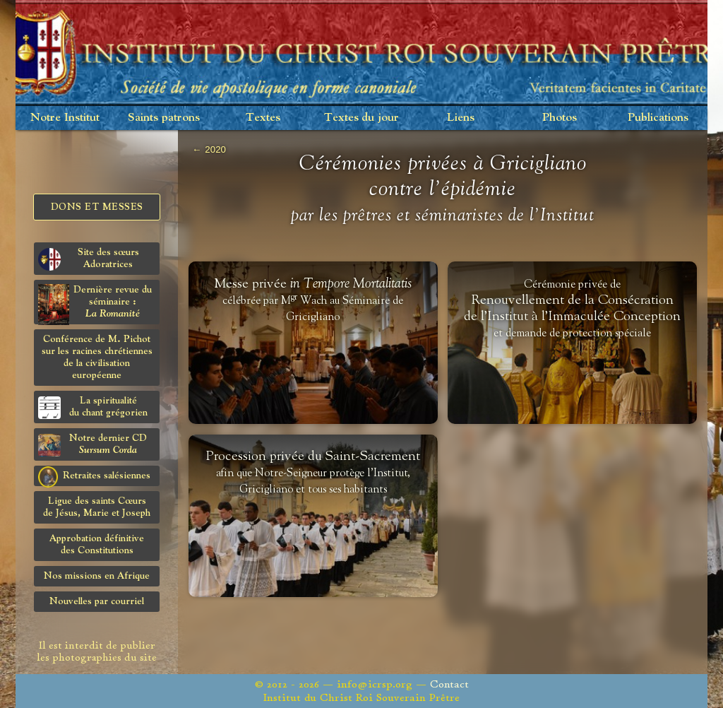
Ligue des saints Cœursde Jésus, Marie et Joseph (96, 507)
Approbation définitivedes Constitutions (96, 544)
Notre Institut (65, 118)
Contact (449, 684)
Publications (658, 118)
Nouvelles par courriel (96, 601)
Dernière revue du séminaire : (95, 304)
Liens (460, 118)
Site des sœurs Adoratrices (88, 259)
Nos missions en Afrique (97, 576)
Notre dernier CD (92, 444)
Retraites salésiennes (94, 476)
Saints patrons (164, 118)
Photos (559, 118)
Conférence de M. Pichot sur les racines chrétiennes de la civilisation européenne (97, 357)
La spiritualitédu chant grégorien (93, 407)
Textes (263, 118)
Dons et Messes (97, 207)
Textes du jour (361, 118)
